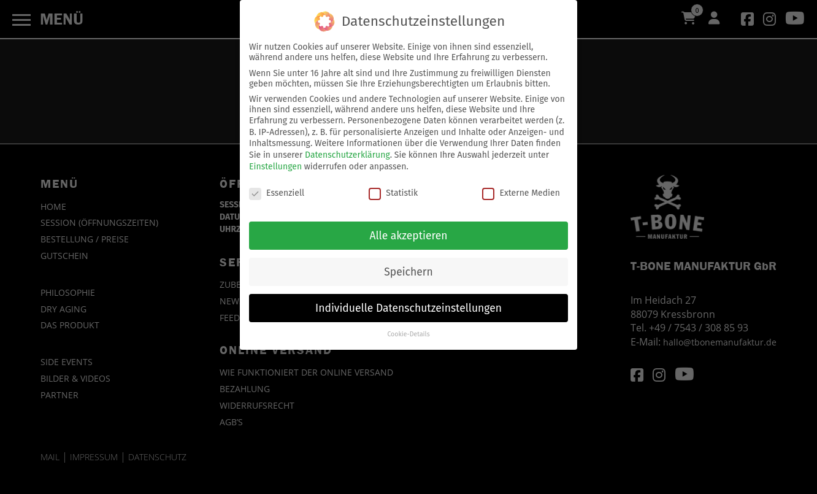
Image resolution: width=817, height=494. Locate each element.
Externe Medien (520, 185)
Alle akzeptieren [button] (408, 228)
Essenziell (276, 185)
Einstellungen (275, 159)
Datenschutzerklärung (347, 148)
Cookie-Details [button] (408, 327)
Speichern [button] (408, 264)
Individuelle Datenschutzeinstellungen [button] (408, 301)
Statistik (393, 185)
